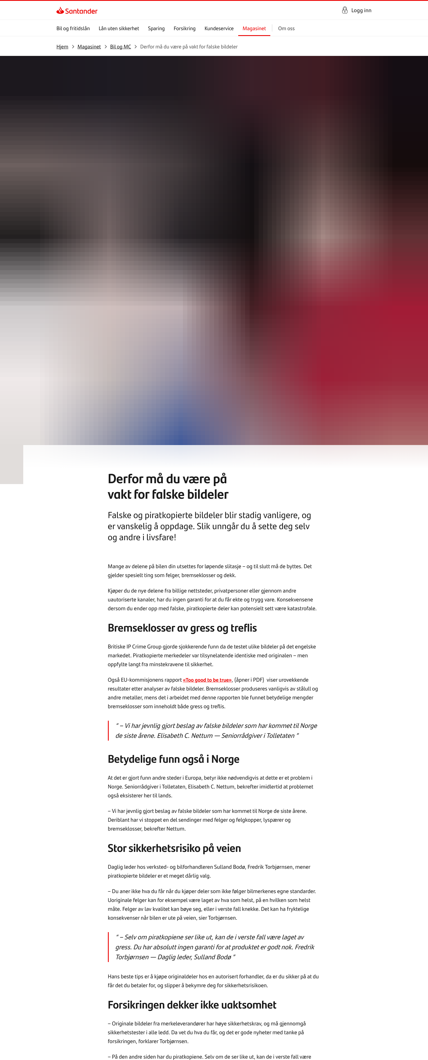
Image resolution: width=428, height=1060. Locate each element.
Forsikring (185, 28)
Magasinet (254, 28)
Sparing (156, 28)
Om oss (286, 28)
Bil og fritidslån (73, 28)
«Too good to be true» (209, 283)
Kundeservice (219, 28)
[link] (61, 10)
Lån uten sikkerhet (119, 28)
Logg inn (361, 10)
